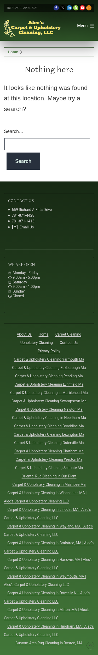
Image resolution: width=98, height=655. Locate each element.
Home (13, 52)
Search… (14, 131)
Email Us (23, 227)
